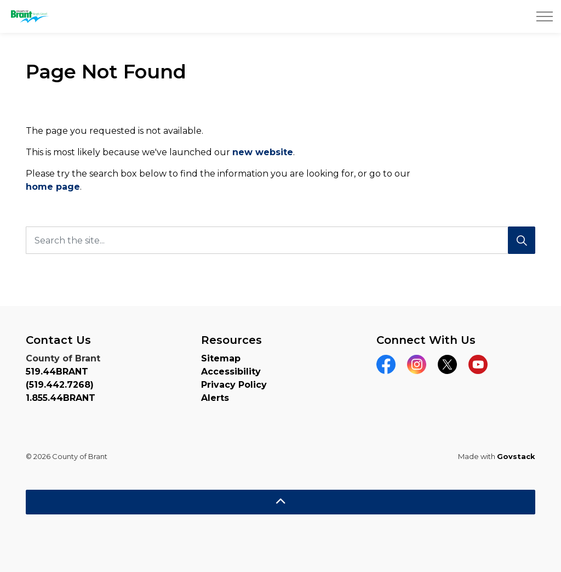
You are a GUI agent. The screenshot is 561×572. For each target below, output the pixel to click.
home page (53, 187)
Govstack (516, 456)
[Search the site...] (280, 240)
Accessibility (231, 371)
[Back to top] (280, 502)
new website (262, 152)
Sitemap (221, 358)
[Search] (521, 240)
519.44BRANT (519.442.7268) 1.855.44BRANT (60, 384)
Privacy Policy (234, 385)
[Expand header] (544, 16)
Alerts (215, 398)
